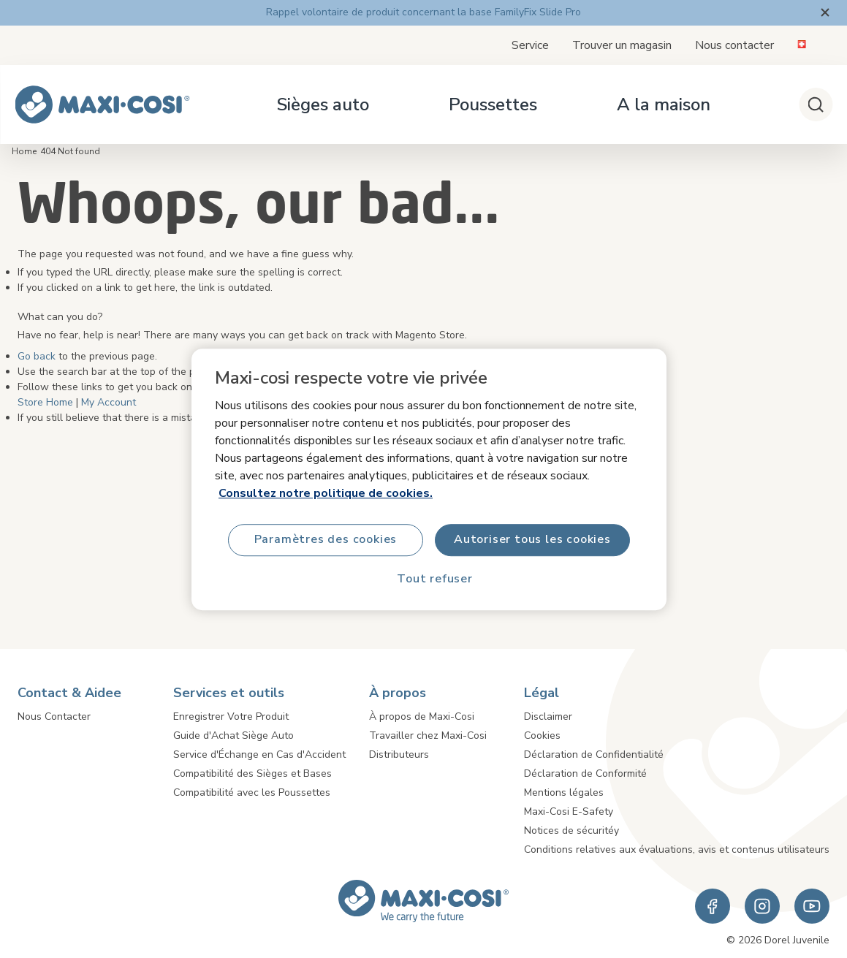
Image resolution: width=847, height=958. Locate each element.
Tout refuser (435, 579)
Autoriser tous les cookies (532, 539)
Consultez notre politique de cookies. (326, 492)
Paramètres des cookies (325, 539)
